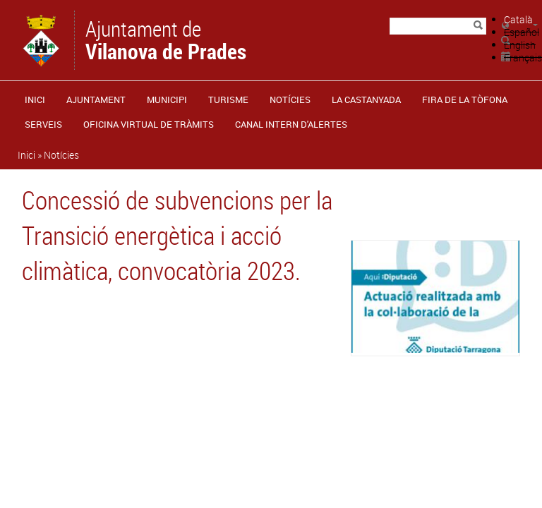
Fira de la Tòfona (464, 99)
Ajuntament (96, 99)
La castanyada (366, 99)
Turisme (228, 99)
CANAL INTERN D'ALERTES (291, 124)
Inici (35, 99)
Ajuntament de (165, 39)
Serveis (43, 124)
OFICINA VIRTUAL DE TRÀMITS (148, 124)
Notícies (290, 99)
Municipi (167, 99)
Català (518, 19)
